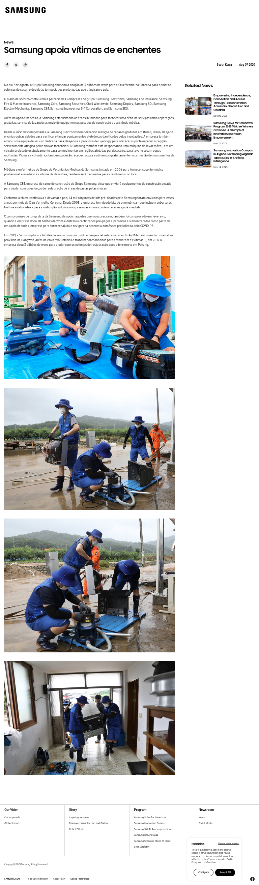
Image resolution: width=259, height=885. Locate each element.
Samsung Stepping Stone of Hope (152, 841)
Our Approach (12, 817)
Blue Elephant (141, 846)
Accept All (225, 872)
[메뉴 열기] (247, 9)
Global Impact (12, 823)
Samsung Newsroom (38, 879)
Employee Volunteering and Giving (88, 823)
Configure (203, 872)
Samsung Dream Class (146, 834)
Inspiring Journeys (79, 817)
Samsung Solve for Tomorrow (150, 817)
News (202, 817)
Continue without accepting (228, 843)
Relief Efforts (76, 829)
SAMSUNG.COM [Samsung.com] (12, 879)
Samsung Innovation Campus (149, 823)
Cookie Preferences (79, 879)
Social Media (205, 823)
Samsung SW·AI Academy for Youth (153, 829)
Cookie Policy (59, 879)
